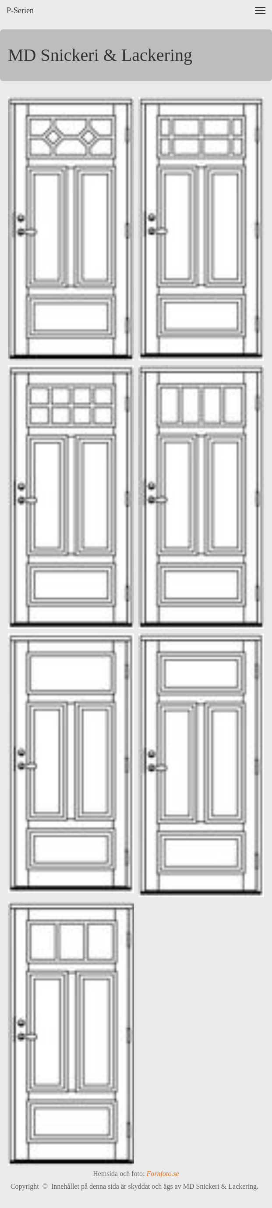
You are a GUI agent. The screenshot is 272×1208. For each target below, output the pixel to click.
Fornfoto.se (162, 1173)
